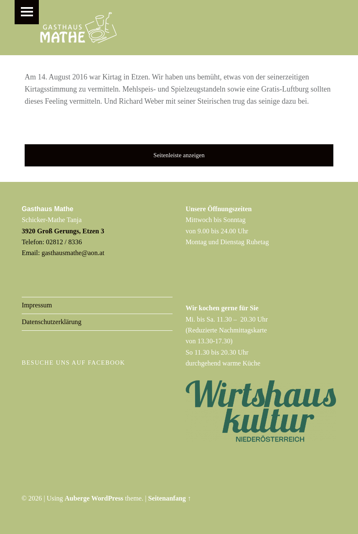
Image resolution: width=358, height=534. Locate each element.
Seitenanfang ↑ (169, 498)
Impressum (37, 305)
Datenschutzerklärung (51, 322)
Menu (27, 12)
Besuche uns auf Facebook (73, 362)
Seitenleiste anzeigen (179, 155)
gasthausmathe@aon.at (73, 253)
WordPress (107, 498)
